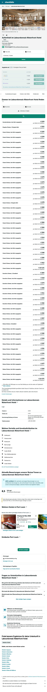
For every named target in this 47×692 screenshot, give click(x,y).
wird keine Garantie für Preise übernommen (37, 676)
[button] (2, 2)
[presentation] (17, 31)
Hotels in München (6, 654)
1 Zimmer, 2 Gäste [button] (8, 55)
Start (3, 6)
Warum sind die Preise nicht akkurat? (24, 686)
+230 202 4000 (6, 45)
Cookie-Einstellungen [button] (7, 394)
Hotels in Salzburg (6, 660)
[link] (13, 530)
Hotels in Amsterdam (7, 652)
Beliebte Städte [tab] (6, 642)
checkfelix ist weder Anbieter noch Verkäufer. (24, 681)
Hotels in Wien (5, 662)
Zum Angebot (31, 526)
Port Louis (7, 6)
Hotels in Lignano (6, 649)
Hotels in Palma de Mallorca (9, 670)
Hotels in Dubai (6, 666)
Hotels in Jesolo (6, 656)
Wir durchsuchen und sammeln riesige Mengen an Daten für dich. (24, 683)
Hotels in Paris (5, 658)
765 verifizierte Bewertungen (20, 47)
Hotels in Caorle (6, 668)
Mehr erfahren (6, 386)
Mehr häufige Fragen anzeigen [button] (23, 599)
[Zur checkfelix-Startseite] (9, 2)
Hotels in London (6, 664)
